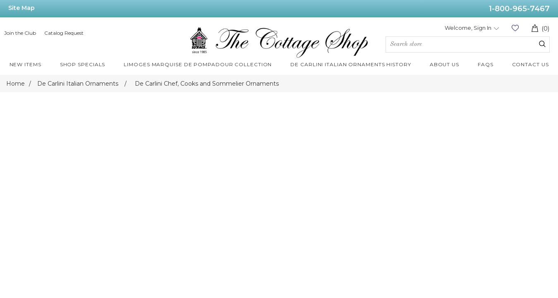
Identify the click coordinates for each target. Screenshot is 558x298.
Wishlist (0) (515, 27)
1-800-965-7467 (519, 8)
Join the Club (20, 33)
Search (542, 44)
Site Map (21, 8)
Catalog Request (64, 33)
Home (15, 83)
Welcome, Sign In (468, 27)
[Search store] (468, 44)
